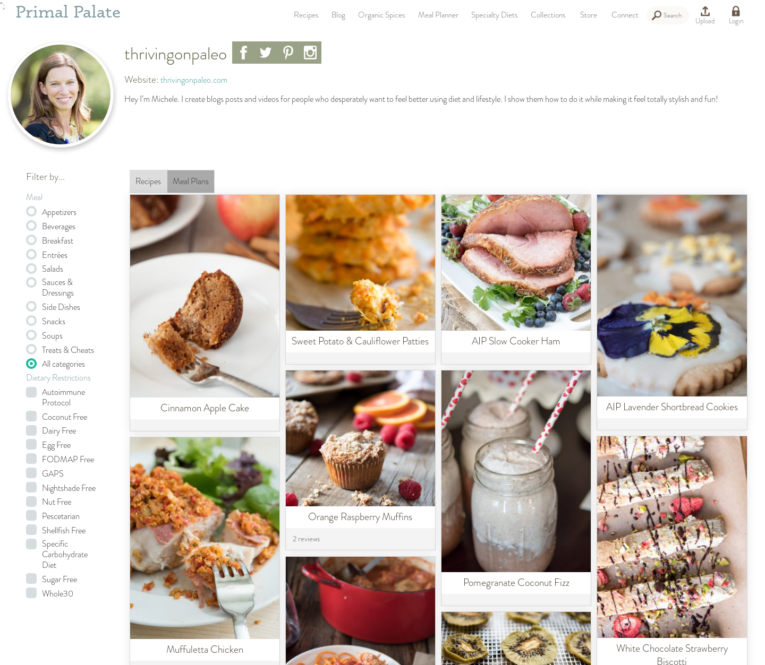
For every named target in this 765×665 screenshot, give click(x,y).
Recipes (306, 15)
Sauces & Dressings (58, 287)
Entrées (54, 255)
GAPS (53, 474)
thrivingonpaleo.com (193, 80)
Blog (338, 15)
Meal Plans (191, 181)
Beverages (58, 226)
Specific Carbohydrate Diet (65, 555)
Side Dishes (61, 307)
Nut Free (56, 502)
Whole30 (57, 594)
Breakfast (57, 241)
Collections (548, 15)
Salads (52, 269)
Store (588, 15)
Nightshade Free (69, 488)
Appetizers (59, 212)
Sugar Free (59, 579)
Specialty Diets (494, 15)
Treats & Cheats (68, 350)
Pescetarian (61, 516)
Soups (52, 336)
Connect (625, 15)
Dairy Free (59, 431)
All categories (63, 364)
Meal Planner (438, 15)
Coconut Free (64, 417)
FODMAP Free (68, 459)
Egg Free (56, 445)
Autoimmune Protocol (63, 397)
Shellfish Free (64, 530)
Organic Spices (381, 15)
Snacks (53, 321)
